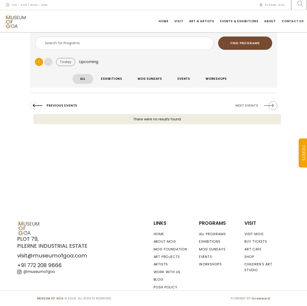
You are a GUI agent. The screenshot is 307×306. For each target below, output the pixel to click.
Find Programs (245, 43)
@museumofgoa (36, 271)
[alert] (157, 121)
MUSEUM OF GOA (50, 298)
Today (65, 62)
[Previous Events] (39, 62)
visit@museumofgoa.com (52, 255)
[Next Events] (48, 62)
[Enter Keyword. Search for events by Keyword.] (124, 43)
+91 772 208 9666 (39, 265)
